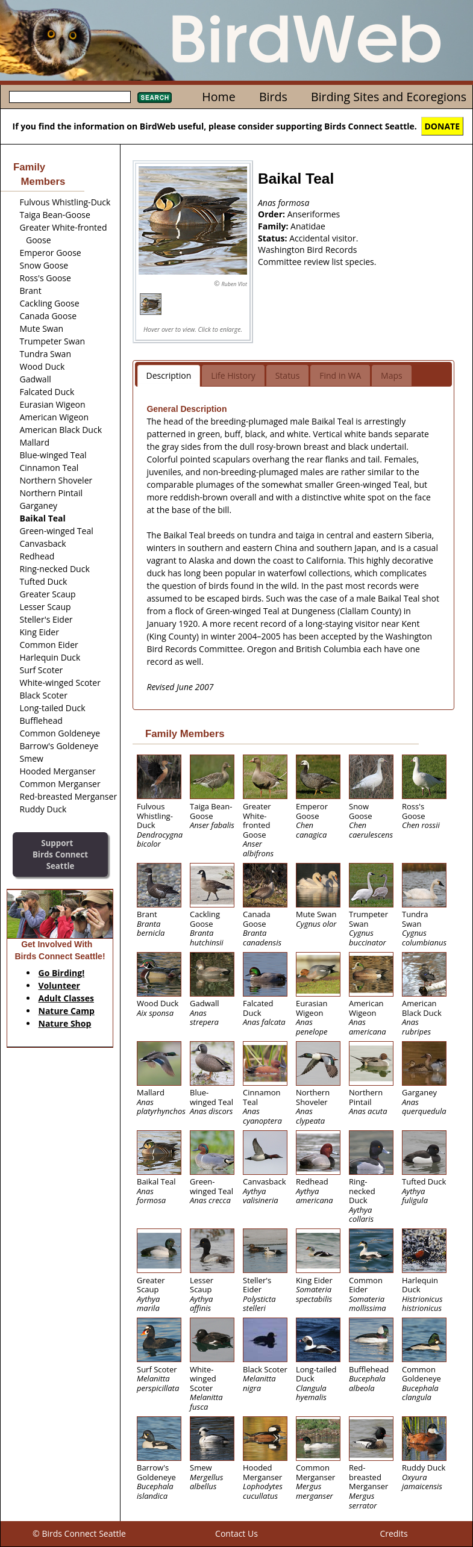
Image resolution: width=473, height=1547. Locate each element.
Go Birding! (62, 973)
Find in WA (340, 375)
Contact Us (236, 1533)
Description (169, 375)
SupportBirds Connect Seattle (60, 854)
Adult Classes (67, 998)
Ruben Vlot (234, 284)
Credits (393, 1533)
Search (154, 97)
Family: (274, 226)
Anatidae (307, 226)
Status (287, 375)
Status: (273, 238)
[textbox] (70, 97)
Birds (273, 97)
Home (218, 97)
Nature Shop (65, 1023)
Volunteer (59, 985)
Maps (392, 375)
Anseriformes (313, 214)
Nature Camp (67, 1010)
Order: (272, 214)
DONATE (442, 126)
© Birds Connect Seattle (79, 1533)
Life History (233, 375)
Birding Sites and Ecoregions (388, 97)
